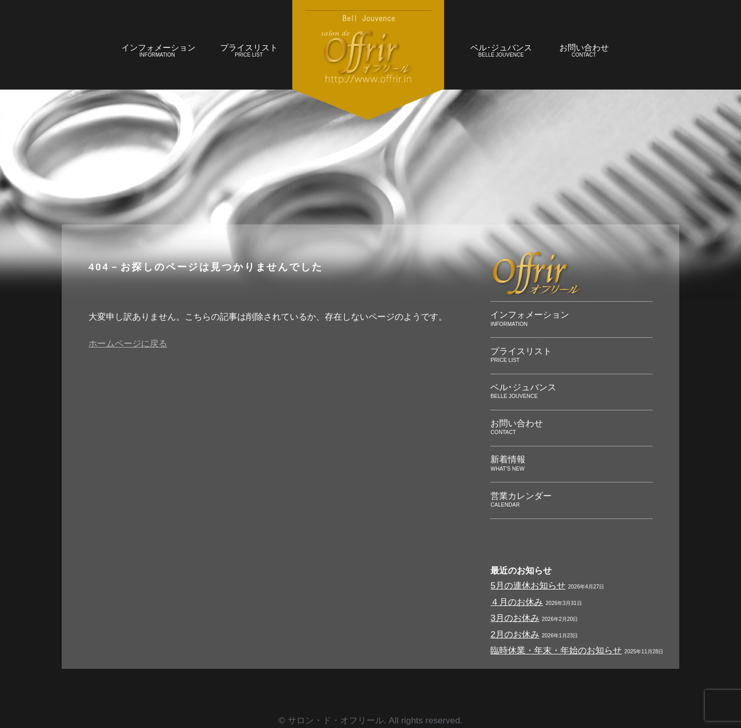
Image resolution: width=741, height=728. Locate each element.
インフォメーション (158, 51)
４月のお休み (516, 602)
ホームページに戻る (128, 343)
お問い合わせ (584, 51)
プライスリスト (249, 51)
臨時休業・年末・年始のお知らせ (556, 650)
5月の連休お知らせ (528, 585)
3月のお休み (514, 618)
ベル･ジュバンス (501, 51)
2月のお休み (514, 634)
